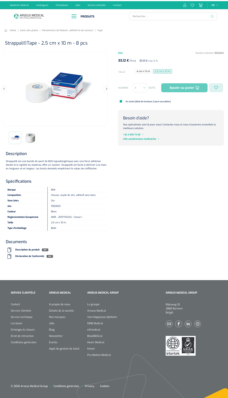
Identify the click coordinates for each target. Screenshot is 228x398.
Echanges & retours (23, 328)
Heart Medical (95, 341)
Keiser (91, 347)
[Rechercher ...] (172, 15)
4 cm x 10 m (143, 70)
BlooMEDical (95, 335)
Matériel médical (19, 3)
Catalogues (42, 3)
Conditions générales (23, 341)
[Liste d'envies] (190, 4)
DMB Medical (95, 322)
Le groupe (93, 303)
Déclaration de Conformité (29, 255)
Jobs (78, 3)
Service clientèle (97, 3)
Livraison (16, 322)
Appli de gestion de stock (64, 347)
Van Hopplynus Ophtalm (102, 316)
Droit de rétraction (22, 335)
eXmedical (93, 328)
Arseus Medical (96, 309)
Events (53, 341)
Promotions (62, 3)
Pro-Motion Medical (99, 354)
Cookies (104, 385)
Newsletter (56, 335)
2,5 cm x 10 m (162, 70)
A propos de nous (59, 303)
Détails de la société (61, 309)
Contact (117, 3)
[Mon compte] (184, 4)
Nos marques (57, 316)
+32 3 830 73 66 (131, 133)
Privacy (89, 385)
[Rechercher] (212, 15)
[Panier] (198, 4)
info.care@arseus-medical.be (139, 137)
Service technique (22, 316)
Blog (52, 328)
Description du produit (27, 248)
